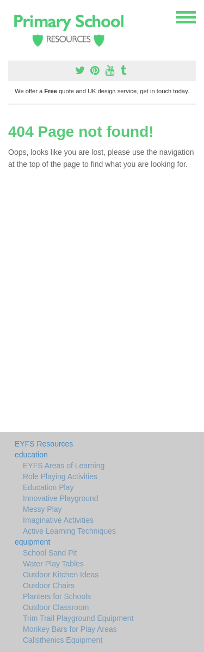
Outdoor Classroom (56, 607)
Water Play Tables (53, 563)
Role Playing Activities (60, 476)
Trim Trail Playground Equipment (78, 618)
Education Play (48, 487)
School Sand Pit (50, 552)
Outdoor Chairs (49, 585)
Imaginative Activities (58, 520)
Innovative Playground (60, 498)
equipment (32, 542)
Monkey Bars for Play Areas (70, 629)
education (31, 454)
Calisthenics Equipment (62, 640)
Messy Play (42, 509)
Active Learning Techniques (69, 531)
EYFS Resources (44, 443)
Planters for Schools (57, 596)
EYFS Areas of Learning (63, 465)
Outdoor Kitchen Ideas (60, 574)
